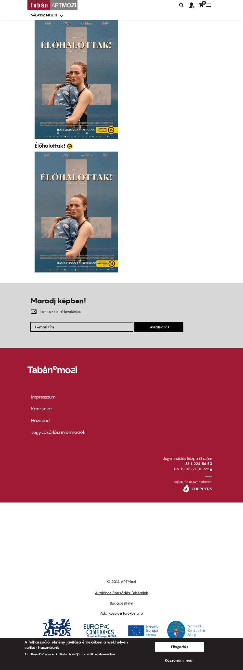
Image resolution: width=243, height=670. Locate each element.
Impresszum (43, 396)
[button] (194, 5)
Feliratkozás (159, 327)
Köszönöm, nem (179, 660)
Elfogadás (179, 646)
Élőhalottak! (50, 145)
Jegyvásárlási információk (58, 432)
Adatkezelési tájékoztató (121, 613)
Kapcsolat (41, 408)
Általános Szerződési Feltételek (121, 593)
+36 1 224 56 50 (197, 463)
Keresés (181, 5)
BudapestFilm (121, 603)
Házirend (40, 420)
